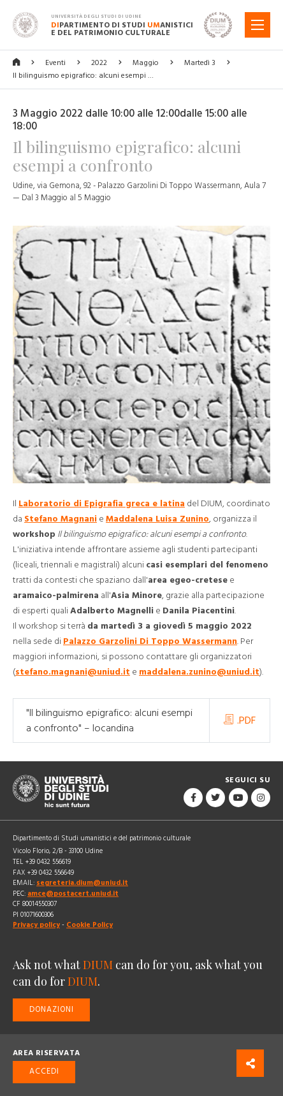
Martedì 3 (199, 62)
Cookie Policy (89, 925)
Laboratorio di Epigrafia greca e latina (101, 503)
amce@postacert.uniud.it (73, 893)
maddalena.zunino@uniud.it (199, 672)
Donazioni (51, 1009)
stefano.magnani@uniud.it (72, 672)
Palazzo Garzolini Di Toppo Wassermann (150, 641)
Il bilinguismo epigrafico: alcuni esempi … (83, 75)
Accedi (44, 1071)
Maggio (146, 62)
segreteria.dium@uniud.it (82, 883)
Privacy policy (36, 925)
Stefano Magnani (60, 519)
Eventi (55, 62)
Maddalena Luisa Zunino (157, 519)
